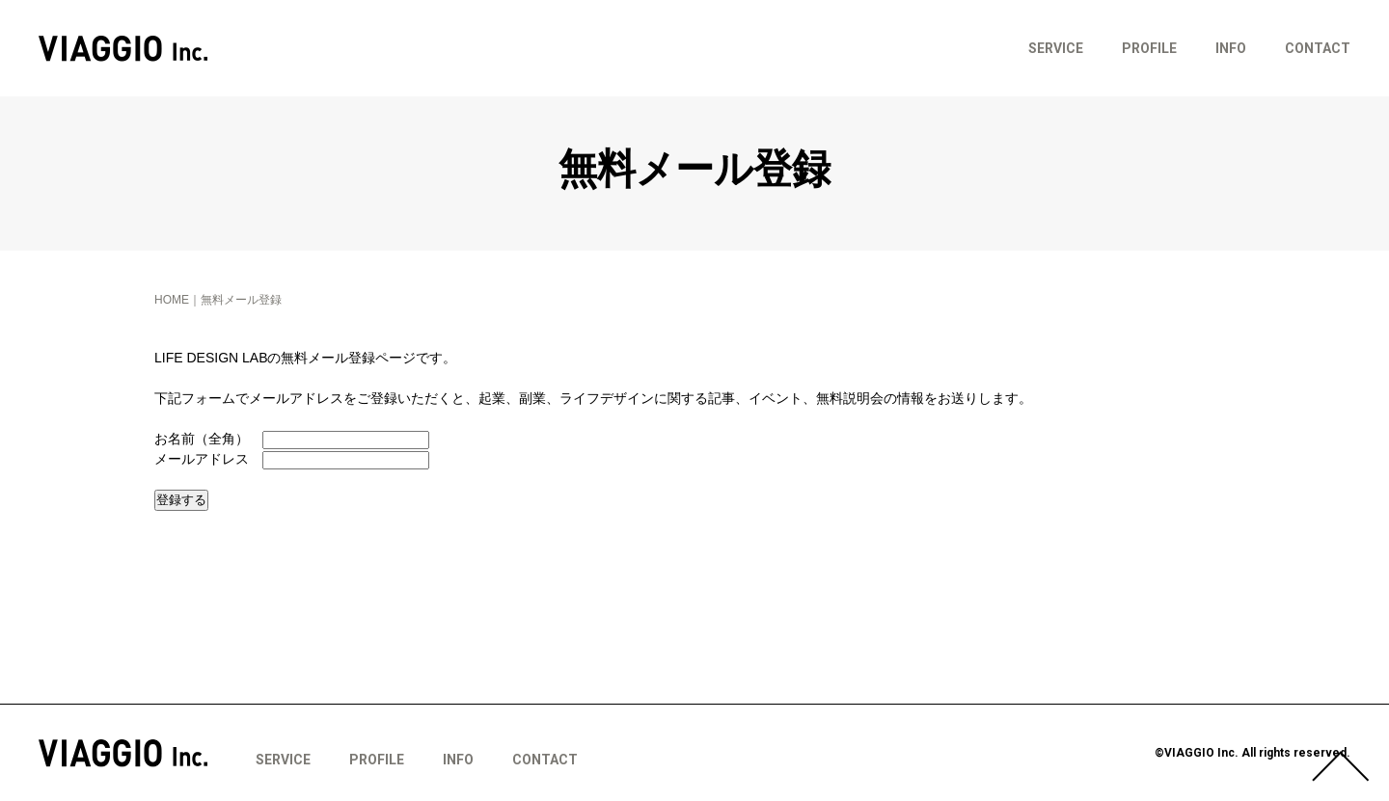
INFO (1230, 48)
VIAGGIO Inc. (123, 49)
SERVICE (1055, 48)
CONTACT (1317, 48)
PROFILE (1149, 48)
